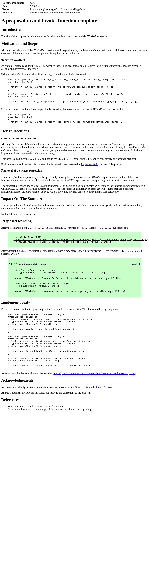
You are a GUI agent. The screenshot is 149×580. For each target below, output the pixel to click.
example (13, 60)
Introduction (11, 29)
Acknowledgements (17, 406)
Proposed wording (16, 231)
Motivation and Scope (19, 44)
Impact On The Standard (22, 209)
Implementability (90, 173)
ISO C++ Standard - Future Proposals (94, 413)
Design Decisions (15, 140)
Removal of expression (21, 180)
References (10, 425)
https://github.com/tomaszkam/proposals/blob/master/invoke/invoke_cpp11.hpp (94, 399)
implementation (18, 147)
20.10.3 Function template (27, 275)
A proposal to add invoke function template (49, 21)
